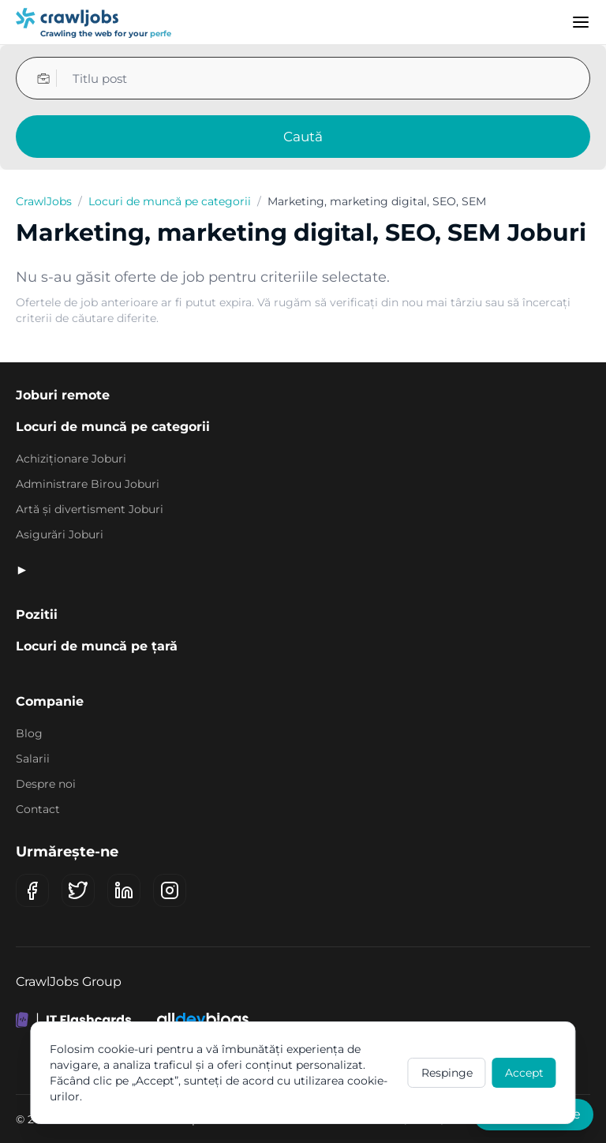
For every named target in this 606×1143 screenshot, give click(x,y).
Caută (303, 136)
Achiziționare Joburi (71, 459)
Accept (524, 1073)
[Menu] (580, 22)
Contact (38, 809)
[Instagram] (169, 890)
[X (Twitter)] (78, 890)
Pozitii (37, 614)
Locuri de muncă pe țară (97, 646)
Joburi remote (63, 395)
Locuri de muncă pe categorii (169, 201)
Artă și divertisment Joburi (89, 509)
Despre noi (46, 784)
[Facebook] (32, 890)
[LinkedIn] (123, 890)
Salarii (33, 758)
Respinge (447, 1073)
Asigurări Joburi (59, 534)
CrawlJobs (44, 201)
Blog (29, 733)
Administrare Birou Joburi (87, 484)
